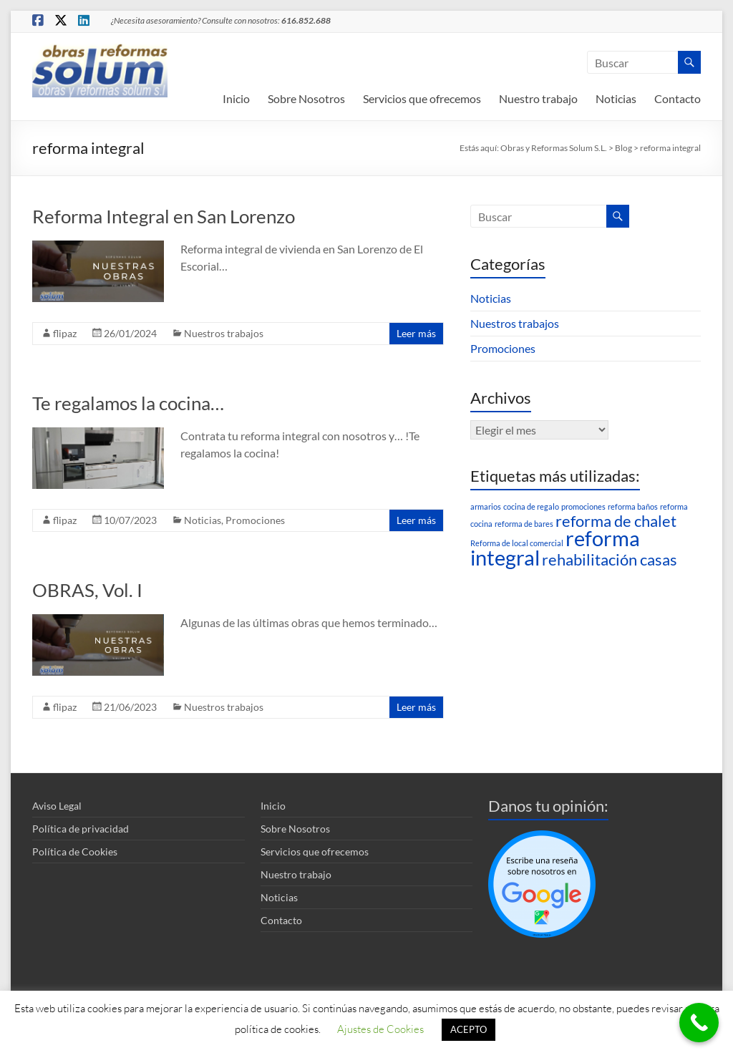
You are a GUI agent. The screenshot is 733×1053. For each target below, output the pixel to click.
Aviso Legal (57, 806)
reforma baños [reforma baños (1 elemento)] (633, 506)
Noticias (616, 98)
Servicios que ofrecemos (422, 98)
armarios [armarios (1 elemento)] (485, 506)
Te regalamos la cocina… (128, 403)
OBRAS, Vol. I (87, 589)
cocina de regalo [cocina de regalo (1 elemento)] (531, 506)
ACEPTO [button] (468, 1029)
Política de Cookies (74, 851)
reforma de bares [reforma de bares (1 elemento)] (524, 523)
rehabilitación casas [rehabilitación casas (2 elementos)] (609, 559)
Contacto (677, 98)
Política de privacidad (80, 828)
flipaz (65, 333)
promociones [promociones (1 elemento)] (583, 506)
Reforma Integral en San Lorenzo (163, 216)
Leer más (416, 333)
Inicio (236, 98)
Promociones (255, 520)
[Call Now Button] (699, 1022)
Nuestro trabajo (538, 98)
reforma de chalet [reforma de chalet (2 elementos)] (615, 520)
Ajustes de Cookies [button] (380, 1028)
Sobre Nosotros (306, 98)
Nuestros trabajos (223, 333)
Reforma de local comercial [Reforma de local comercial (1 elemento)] (516, 543)
